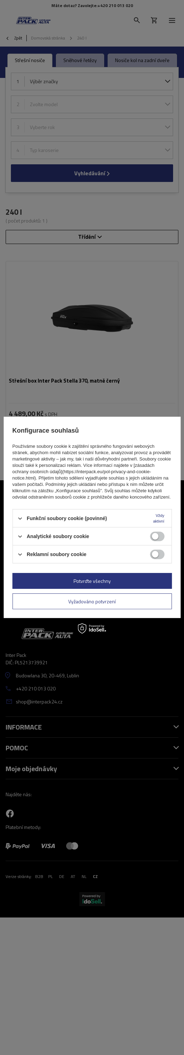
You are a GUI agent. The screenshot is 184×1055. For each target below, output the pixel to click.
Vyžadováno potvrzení (92, 601)
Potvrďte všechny (92, 580)
